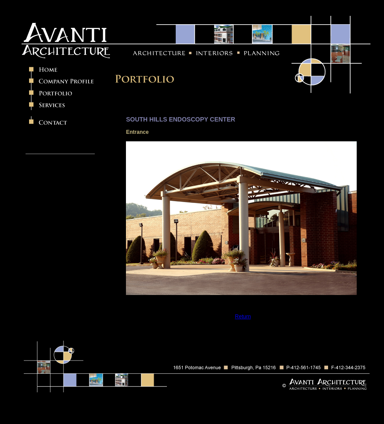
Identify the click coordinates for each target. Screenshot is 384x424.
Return (243, 316)
